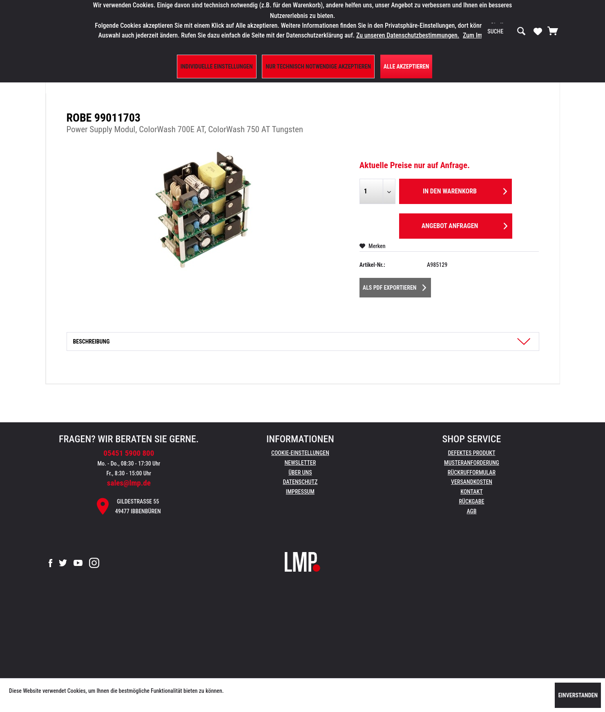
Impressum (300, 491)
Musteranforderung (471, 462)
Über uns (300, 472)
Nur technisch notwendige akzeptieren (318, 66)
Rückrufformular (472, 472)
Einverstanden (578, 695)
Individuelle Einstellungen (217, 66)
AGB (471, 511)
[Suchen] (521, 31)
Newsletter (300, 462)
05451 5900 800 (128, 453)
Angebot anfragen (464, 225)
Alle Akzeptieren (406, 66)
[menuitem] (506, 31)
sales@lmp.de (129, 483)
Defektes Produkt (471, 453)
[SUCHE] (506, 31)
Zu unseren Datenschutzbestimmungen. (407, 35)
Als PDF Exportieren (394, 286)
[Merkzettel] (538, 31)
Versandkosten (471, 482)
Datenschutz (300, 482)
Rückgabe (471, 501)
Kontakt (471, 491)
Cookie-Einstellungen (300, 453)
